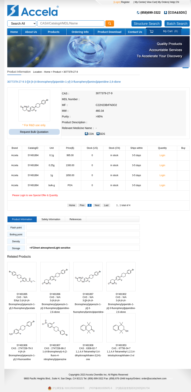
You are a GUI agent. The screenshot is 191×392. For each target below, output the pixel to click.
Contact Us (135, 31)
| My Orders (163, 2)
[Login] (116, 2)
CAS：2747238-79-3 (22, 348)
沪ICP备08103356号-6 (100, 388)
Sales (170, 378)
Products (54, 31)
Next (97, 205)
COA (91, 133)
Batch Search (177, 24)
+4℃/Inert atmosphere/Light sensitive (48, 247)
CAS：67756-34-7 (121, 348)
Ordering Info (80, 31)
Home (14, 31)
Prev (82, 205)
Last (106, 205)
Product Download (110, 31)
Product (57, 72)
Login (162, 155)
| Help (171, 2)
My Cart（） (171, 31)
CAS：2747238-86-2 (55, 348)
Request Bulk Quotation (34, 131)
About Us (31, 31)
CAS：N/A (22, 297)
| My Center (140, 2)
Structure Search (147, 24)
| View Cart (150, 2)
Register (125, 2)
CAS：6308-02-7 (88, 348)
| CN (176, 2)
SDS (102, 133)
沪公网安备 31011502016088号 (66, 388)
